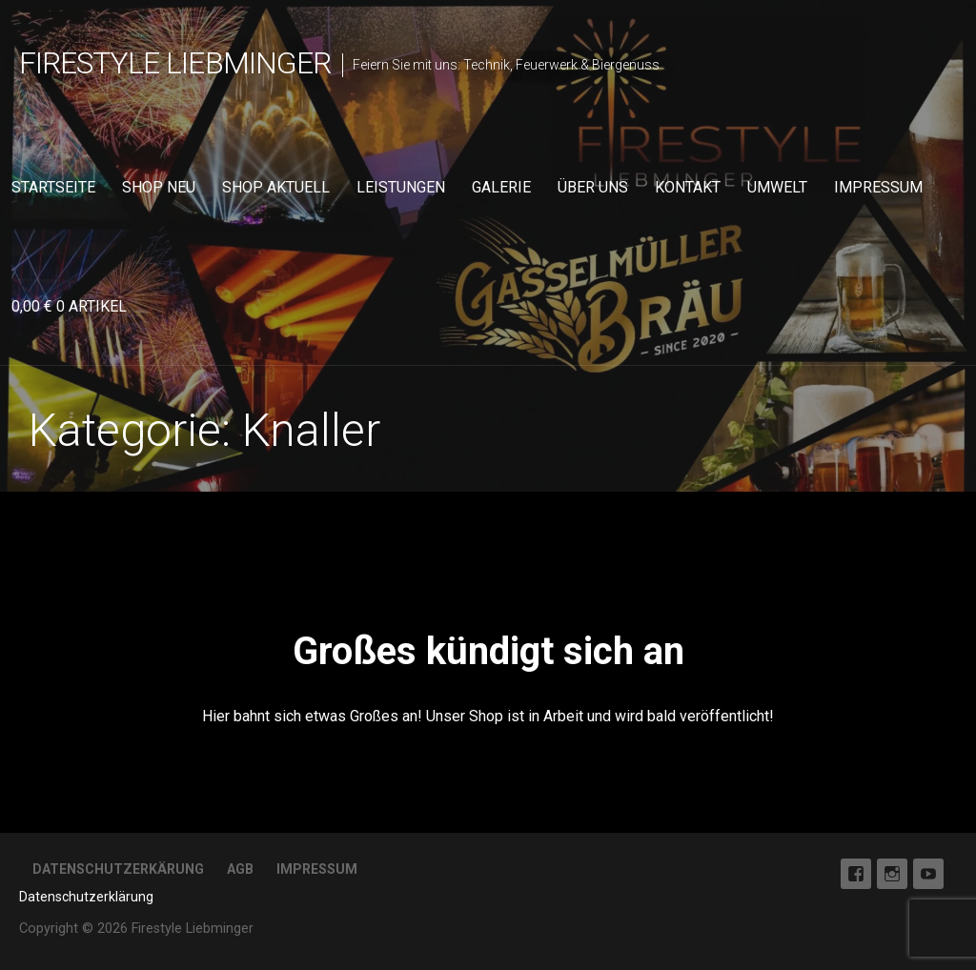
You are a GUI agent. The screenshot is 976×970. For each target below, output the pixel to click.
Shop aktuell (276, 187)
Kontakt (688, 187)
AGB (240, 869)
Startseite (53, 187)
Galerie (501, 187)
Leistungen (400, 187)
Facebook (856, 874)
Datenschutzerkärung (118, 869)
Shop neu (158, 187)
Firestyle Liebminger (175, 63)
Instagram (892, 874)
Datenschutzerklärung (86, 896)
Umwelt (777, 187)
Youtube (928, 874)
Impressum (878, 187)
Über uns (593, 187)
